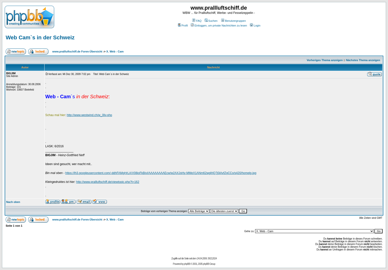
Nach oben (13, 201)
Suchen (211, 20)
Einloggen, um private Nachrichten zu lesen (219, 25)
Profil (183, 25)
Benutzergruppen (233, 20)
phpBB (187, 264)
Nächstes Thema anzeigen (363, 60)
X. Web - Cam (114, 51)
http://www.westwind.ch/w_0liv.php (89, 115)
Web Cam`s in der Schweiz (40, 37)
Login (255, 25)
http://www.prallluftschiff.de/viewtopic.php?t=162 (107, 182)
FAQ (196, 20)
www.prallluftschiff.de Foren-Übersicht (77, 51)
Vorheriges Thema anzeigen (325, 60)
